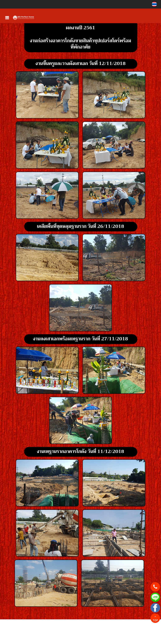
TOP (155, 618)
